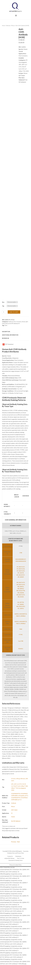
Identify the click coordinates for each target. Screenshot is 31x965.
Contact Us (10, 856)
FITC (20, 784)
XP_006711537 (21, 567)
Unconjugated (22, 788)
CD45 (5, 325)
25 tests (13, 778)
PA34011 (20, 649)
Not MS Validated (13, 323)
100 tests (22, 778)
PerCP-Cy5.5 (17, 786)
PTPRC (21, 634)
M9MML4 (23, 616)
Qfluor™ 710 (14, 788)
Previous (13, 842)
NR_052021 (21, 597)
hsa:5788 (20, 641)
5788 (20, 553)
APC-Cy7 (16, 784)
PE (19, 323)
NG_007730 (21, 602)
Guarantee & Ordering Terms (16, 860)
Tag (3, 306)
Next (18, 842)
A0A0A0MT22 (23, 614)
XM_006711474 (21, 584)
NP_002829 (21, 577)
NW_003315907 (20, 606)
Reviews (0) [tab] (5, 338)
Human (23, 321)
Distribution (18, 856)
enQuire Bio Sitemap (9, 858)
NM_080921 (21, 586)
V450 (12, 790)
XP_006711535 (21, 571)
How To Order (20, 858)
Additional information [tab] (10, 335)
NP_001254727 (21, 575)
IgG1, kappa (14, 810)
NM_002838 (21, 593)
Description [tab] (6, 331)
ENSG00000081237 (20, 559)
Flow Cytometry (17, 321)
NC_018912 (21, 608)
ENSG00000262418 (21, 561)
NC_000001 (21, 604)
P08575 (18, 616)
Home (3, 25)
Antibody (8, 25)
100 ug (18, 778)
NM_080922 (21, 588)
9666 (20, 629)
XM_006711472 (21, 595)
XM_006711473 (21, 582)
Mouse (13, 25)
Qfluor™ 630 (24, 786)
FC (12, 813)
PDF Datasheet (8, 345)
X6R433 (17, 614)
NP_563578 (21, 573)
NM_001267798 (21, 591)
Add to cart (14, 312)
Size (3, 302)
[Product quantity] (4, 312)
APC (12, 784)
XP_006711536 (21, 569)
